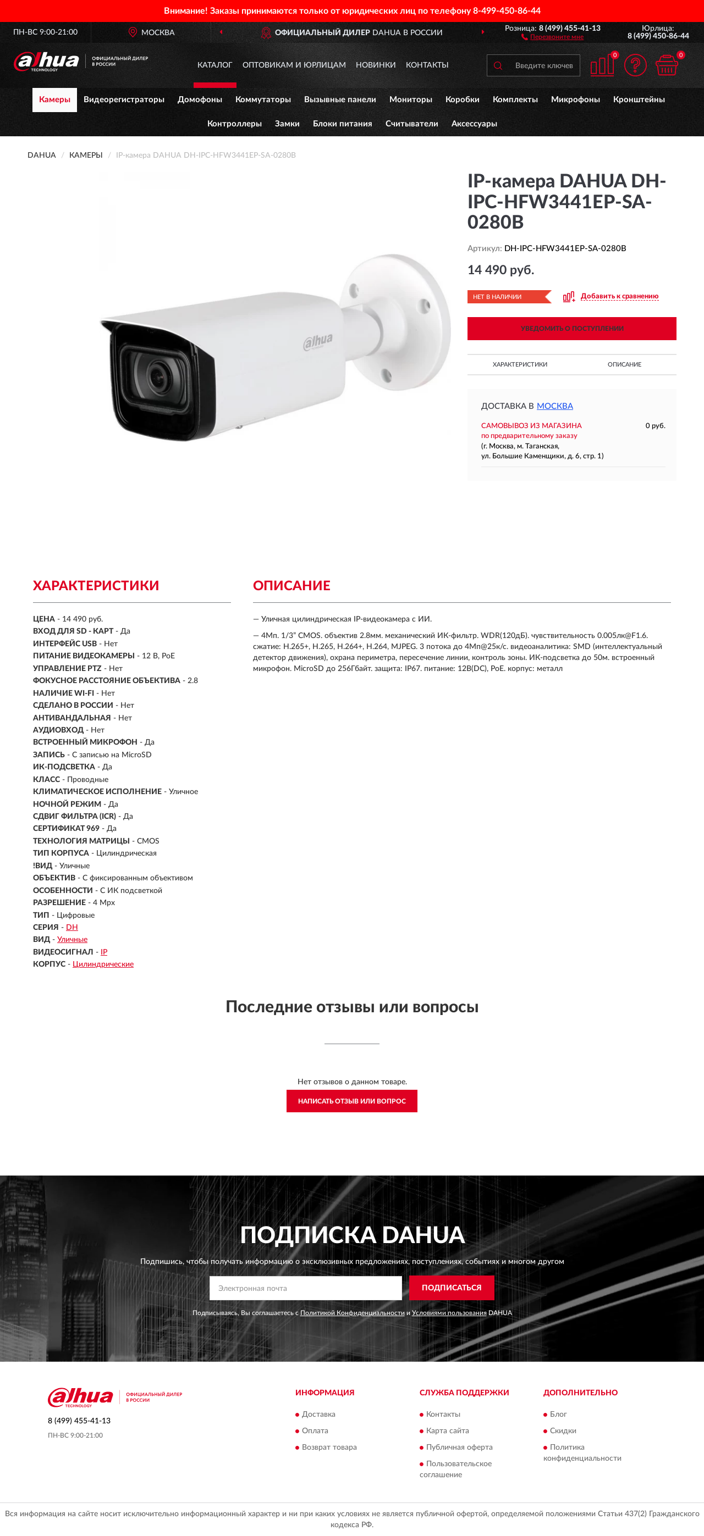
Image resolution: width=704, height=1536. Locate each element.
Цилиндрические (103, 964)
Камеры (54, 100)
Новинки (376, 65)
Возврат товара (329, 1447)
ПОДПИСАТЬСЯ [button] (452, 1288)
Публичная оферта (459, 1447)
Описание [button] (624, 365)
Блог (558, 1414)
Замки (287, 124)
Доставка (319, 1414)
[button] (552, 36)
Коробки (463, 100)
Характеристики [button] (520, 365)
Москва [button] (555, 406)
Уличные (72, 940)
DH (72, 927)
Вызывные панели (340, 100)
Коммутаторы (263, 100)
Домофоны (200, 100)
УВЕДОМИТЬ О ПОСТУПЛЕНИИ (572, 328)
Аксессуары (474, 124)
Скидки (563, 1431)
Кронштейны (639, 100)
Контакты (427, 65)
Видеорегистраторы (124, 100)
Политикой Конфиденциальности (352, 1313)
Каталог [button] (215, 65)
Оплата (315, 1431)
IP (104, 952)
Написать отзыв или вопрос (352, 1101)
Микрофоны (575, 100)
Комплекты (515, 100)
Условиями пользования (449, 1313)
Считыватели (412, 124)
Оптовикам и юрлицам (294, 65)
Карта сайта (447, 1431)
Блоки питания (342, 124)
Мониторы (410, 100)
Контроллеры (234, 124)
